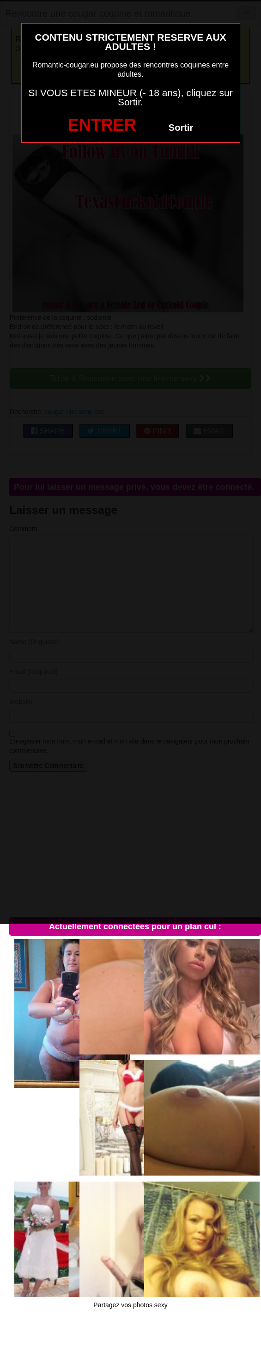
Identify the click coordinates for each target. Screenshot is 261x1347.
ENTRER (102, 125)
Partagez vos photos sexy (130, 1305)
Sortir (181, 127)
